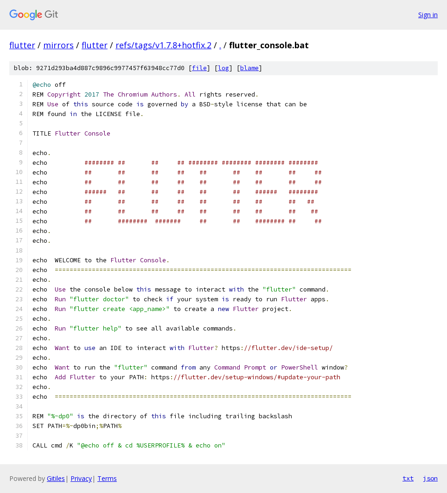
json (430, 478)
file (199, 68)
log (223, 68)
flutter (22, 45)
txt (408, 478)
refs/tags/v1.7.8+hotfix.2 (163, 45)
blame (249, 68)
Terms (107, 478)
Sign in (428, 14)
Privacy (81, 478)
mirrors (58, 45)
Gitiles (56, 478)
